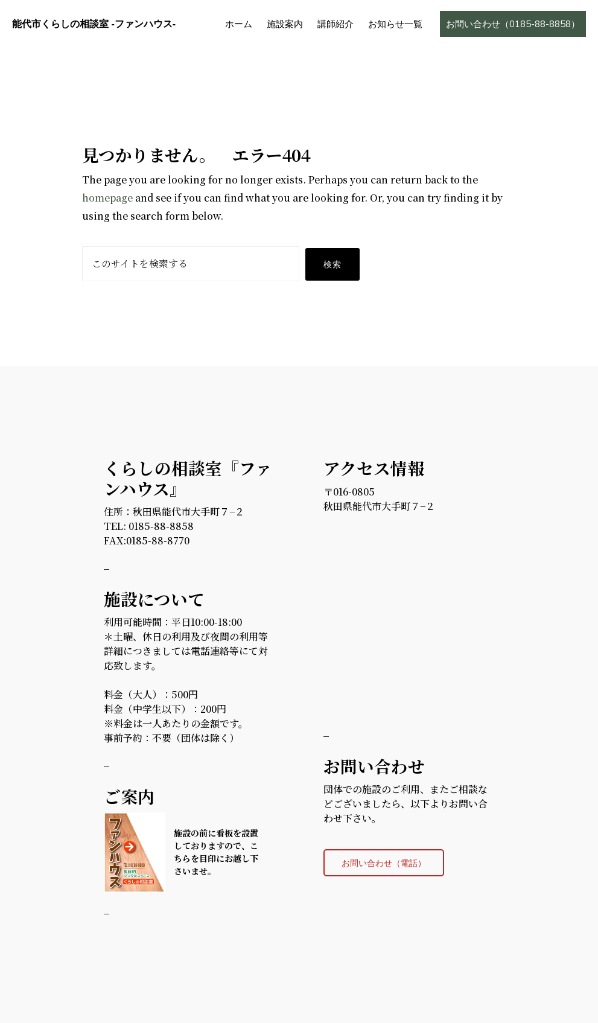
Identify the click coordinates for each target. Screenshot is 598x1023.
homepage (107, 198)
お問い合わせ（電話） (384, 862)
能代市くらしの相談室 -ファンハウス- (94, 24)
